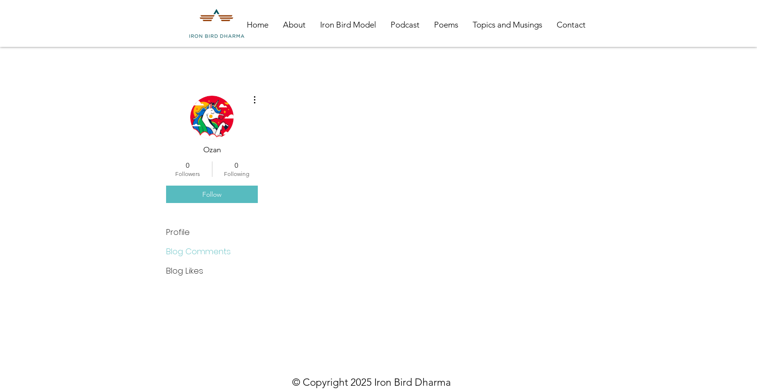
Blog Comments (198, 251)
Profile (178, 232)
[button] (294, 25)
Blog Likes (184, 270)
